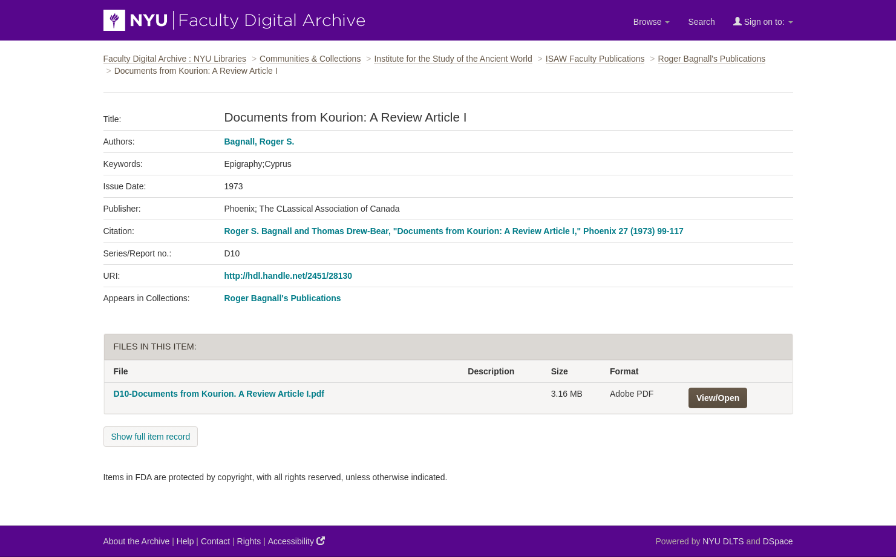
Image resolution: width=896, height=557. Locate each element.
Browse (651, 22)
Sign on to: (763, 21)
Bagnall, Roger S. (259, 141)
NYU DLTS (723, 541)
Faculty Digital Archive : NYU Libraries (175, 59)
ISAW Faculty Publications (595, 59)
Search (701, 22)
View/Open (717, 398)
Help (185, 541)
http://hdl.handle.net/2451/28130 (288, 276)
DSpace (778, 541)
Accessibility (296, 541)
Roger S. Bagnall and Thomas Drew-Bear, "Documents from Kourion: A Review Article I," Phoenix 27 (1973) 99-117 (454, 231)
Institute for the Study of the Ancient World (453, 59)
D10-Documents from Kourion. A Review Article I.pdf (219, 394)
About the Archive (136, 541)
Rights (249, 541)
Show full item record (151, 436)
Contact (215, 541)
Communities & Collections (310, 59)
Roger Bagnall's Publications (712, 59)
